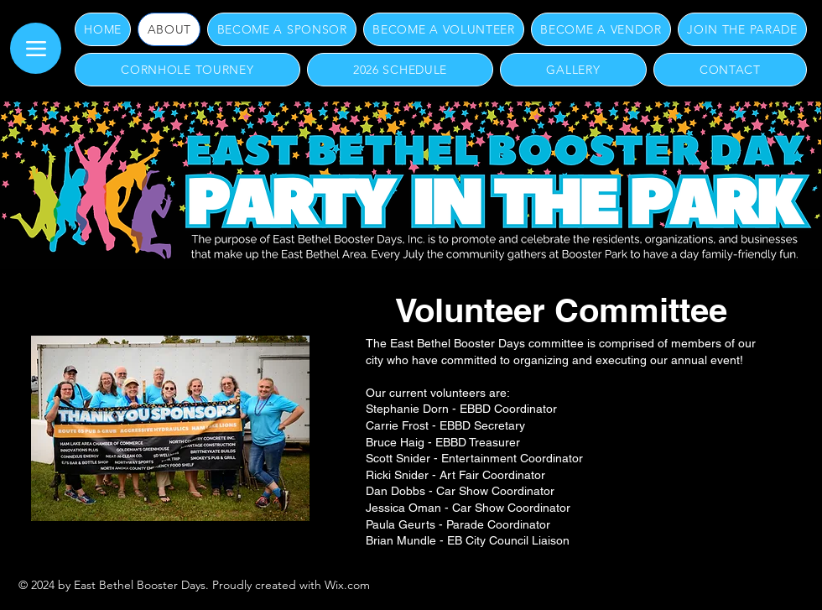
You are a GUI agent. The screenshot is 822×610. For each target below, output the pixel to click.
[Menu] (35, 48)
